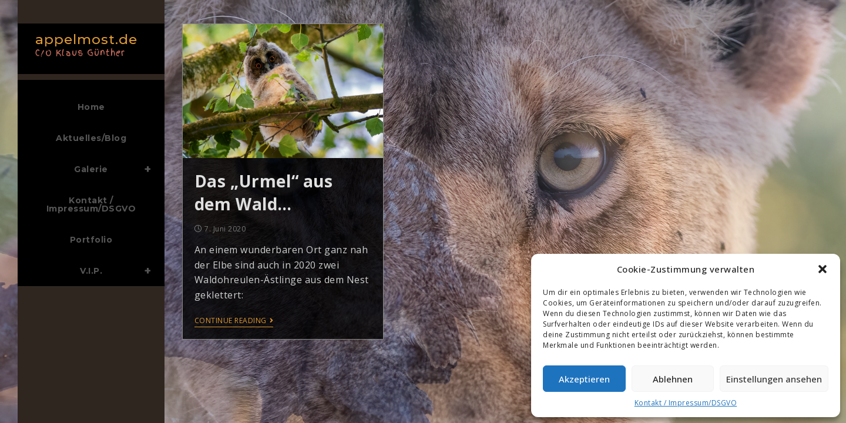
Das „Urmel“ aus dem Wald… (263, 192)
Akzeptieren (584, 379)
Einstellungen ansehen (774, 379)
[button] (822, 269)
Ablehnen (673, 379)
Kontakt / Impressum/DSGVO (685, 403)
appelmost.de (88, 43)
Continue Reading (234, 321)
